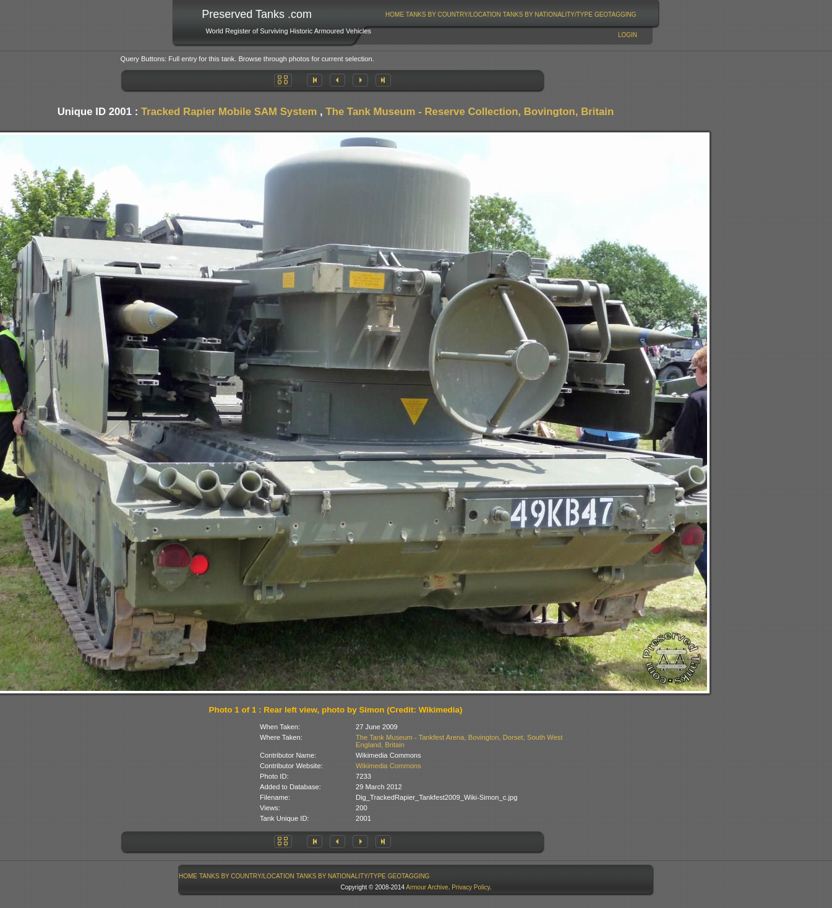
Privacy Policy (471, 887)
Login (627, 35)
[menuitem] (395, 14)
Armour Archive (427, 887)
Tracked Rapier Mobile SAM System (229, 112)
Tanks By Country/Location (453, 14)
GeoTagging (615, 14)
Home (394, 14)
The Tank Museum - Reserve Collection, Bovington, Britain (469, 112)
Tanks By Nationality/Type (548, 14)
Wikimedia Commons (388, 765)
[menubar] (511, 14)
